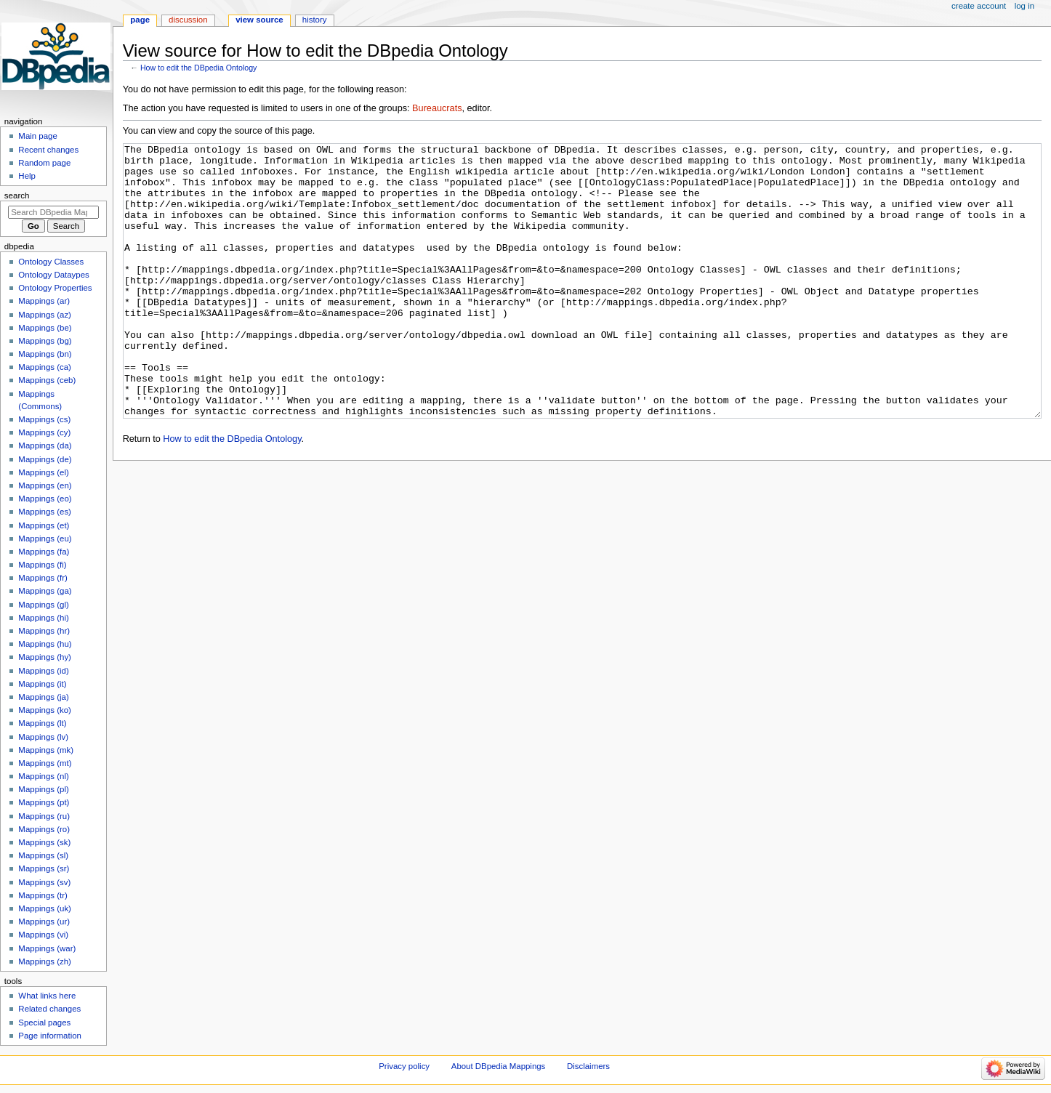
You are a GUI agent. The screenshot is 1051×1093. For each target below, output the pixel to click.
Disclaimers (588, 1066)
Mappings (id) (43, 670)
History (314, 19)
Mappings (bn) (44, 354)
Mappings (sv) (44, 882)
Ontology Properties (55, 287)
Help (27, 176)
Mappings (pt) (43, 802)
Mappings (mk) (45, 750)
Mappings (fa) (43, 551)
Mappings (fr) (42, 577)
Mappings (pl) (43, 789)
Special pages (44, 1022)
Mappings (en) (44, 485)
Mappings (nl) (43, 776)
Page (140, 19)
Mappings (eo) (44, 498)
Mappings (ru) (44, 816)
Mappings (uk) (44, 908)
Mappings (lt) (42, 723)
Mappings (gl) (43, 604)
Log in (1024, 5)
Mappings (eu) (44, 538)
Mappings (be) (44, 327)
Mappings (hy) (44, 657)
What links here (47, 995)
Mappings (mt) (44, 763)
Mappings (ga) (44, 590)
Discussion (188, 19)
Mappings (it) (42, 683)
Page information (49, 1035)
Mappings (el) (43, 472)
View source (259, 19)
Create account (978, 5)
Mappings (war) (47, 948)
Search (17, 195)
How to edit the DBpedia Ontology (198, 67)
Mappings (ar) (44, 301)
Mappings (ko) (44, 710)
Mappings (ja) (43, 697)
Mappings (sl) (43, 855)
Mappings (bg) (44, 340)
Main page (37, 136)
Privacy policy (404, 1066)
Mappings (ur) (44, 921)
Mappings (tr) (42, 895)
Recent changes (48, 149)
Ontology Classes (51, 261)
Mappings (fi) (42, 564)
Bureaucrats (437, 108)
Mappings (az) (44, 314)
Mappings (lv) (43, 737)
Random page (44, 162)
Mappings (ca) (44, 367)
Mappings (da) (44, 445)
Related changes (49, 1008)
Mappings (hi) (43, 617)
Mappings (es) (44, 511)
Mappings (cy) (44, 432)
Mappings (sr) (43, 868)
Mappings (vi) (43, 934)
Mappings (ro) (44, 829)
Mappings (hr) (44, 630)
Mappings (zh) (44, 961)
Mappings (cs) (44, 419)
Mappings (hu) (44, 644)
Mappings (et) (43, 525)
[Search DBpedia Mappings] (53, 212)
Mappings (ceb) (47, 380)
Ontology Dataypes (53, 274)
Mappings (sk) (44, 842)
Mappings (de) (44, 459)
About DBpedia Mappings (498, 1066)
